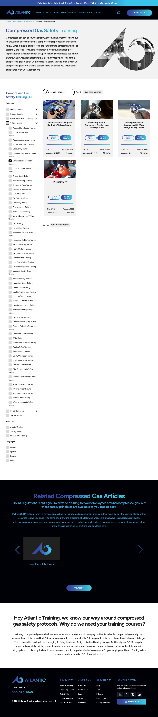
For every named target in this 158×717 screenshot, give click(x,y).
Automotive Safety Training (21, 144)
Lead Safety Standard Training (22, 292)
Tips (98, 690)
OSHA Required (67, 698)
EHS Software (66, 703)
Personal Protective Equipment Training (22, 327)
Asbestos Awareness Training (22, 140)
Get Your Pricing (139, 13)
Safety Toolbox (103, 703)
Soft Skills (64, 694)
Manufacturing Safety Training (22, 305)
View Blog (79, 588)
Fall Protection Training (19, 198)
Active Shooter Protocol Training (20, 134)
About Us (82, 685)
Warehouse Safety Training (21, 384)
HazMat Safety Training (20, 249)
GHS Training (16, 223)
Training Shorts (14, 415)
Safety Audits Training (19, 351)
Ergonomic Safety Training (21, 189)
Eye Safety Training (18, 193)
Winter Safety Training (19, 397)
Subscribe (132, 702)
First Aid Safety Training (20, 207)
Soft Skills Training (15, 411)
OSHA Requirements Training (19, 118)
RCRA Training (16, 338)
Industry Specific (14, 114)
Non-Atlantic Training (18, 436)
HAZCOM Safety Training (20, 244)
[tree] (22, 263)
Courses (37, 13)
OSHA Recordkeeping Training (22, 321)
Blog (98, 685)
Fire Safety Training (18, 202)
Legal (80, 694)
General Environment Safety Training (21, 217)
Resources (73, 13)
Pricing (99, 694)
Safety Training (28, 21)
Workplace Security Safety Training (21, 404)
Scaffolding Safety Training (21, 360)
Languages (10, 441)
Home (8, 21)
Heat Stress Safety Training (21, 262)
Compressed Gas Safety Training (45, 21)
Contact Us (83, 690)
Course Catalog (16, 21)
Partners (82, 703)
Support (81, 698)
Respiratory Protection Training (22, 342)
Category (10, 103)
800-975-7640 (22, 692)
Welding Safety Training (20, 388)
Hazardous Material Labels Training (21, 234)
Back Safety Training (18, 148)
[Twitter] (133, 694)
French (13, 456)
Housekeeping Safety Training (22, 266)
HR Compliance (14, 109)
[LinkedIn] (120, 694)
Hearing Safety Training (20, 257)
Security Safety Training (20, 364)
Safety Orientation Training (21, 356)
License (56, 13)
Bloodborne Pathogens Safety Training (22, 155)
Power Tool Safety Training (21, 333)
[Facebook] (126, 694)
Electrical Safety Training (20, 180)
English (13, 447)
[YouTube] (139, 694)
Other (12, 460)
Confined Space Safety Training (20, 170)
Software (47, 13)
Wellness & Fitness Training (21, 393)
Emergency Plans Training (20, 185)
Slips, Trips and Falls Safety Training (21, 371)
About (64, 13)
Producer (10, 421)
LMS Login (101, 698)
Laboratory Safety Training (21, 283)
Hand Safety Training (19, 228)
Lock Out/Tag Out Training (21, 296)
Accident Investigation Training (22, 128)
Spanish (13, 452)
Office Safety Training (19, 317)
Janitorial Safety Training (20, 278)
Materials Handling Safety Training (20, 311)
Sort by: (79, 92)
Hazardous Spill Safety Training (22, 240)
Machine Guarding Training (21, 300)
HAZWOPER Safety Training (21, 253)
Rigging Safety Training (19, 347)
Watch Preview (65, 138)
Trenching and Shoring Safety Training (22, 378)
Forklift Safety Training (19, 211)
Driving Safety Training (19, 176)
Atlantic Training (16, 427)
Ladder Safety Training (19, 287)
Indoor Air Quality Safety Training (20, 272)
